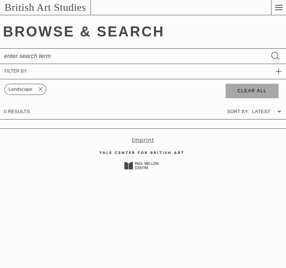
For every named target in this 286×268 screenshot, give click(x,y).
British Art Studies (45, 7)
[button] (278, 7)
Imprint (143, 139)
